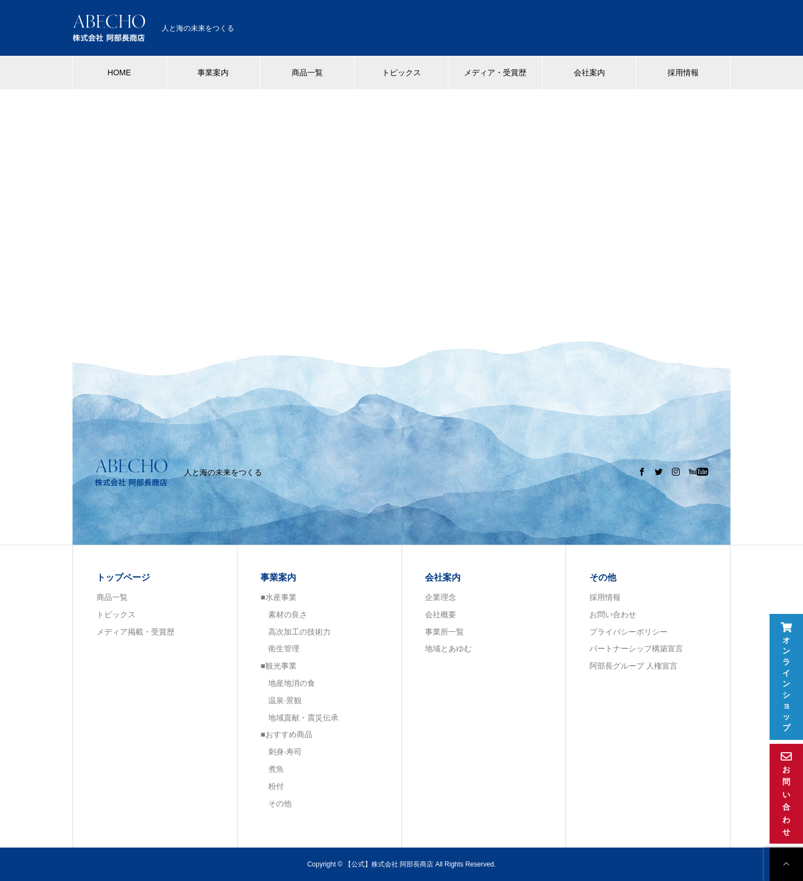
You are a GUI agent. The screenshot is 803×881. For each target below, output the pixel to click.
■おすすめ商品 (286, 734)
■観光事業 (278, 665)
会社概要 (440, 614)
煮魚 (272, 768)
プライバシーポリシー (628, 631)
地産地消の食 (287, 683)
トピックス (401, 72)
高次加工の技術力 (295, 631)
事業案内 (213, 72)
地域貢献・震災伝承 (299, 717)
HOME (119, 72)
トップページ (123, 577)
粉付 (272, 786)
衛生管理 (279, 648)
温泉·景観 (281, 700)
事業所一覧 (444, 631)
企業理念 (440, 597)
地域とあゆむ (448, 648)
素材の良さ (283, 614)
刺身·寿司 (281, 751)
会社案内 (589, 72)
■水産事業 (278, 597)
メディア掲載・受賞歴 (135, 631)
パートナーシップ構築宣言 (636, 648)
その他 (276, 803)
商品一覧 (307, 72)
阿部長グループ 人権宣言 (633, 665)
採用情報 (683, 72)
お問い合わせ (612, 614)
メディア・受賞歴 (495, 72)
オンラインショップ (786, 677)
